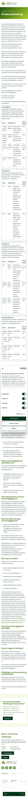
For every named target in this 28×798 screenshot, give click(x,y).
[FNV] (23, 774)
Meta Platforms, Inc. (10, 267)
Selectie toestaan (14, 423)
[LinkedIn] (10, 768)
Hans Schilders (22, 742)
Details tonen (19, 413)
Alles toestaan (14, 418)
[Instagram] (2, 768)
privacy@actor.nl (5, 601)
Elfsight (9, 145)
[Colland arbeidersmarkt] (23, 782)
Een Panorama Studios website (6, 790)
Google (9, 186)
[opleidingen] (17, 794)
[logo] (9, 4)
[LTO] (4, 782)
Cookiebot (6, 103)
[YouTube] (14, 768)
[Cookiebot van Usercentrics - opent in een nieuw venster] (20, 368)
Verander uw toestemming (7, 97)
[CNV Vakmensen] (14, 774)
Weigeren (14, 428)
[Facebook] (6, 768)
